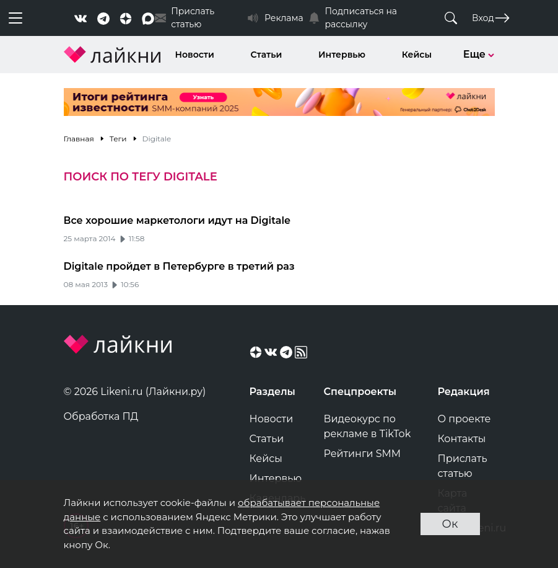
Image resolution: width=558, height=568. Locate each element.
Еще (479, 54)
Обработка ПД (101, 416)
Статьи (266, 54)
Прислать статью (462, 466)
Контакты (462, 439)
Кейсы (417, 54)
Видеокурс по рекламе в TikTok (367, 426)
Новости (194, 54)
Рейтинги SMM (362, 453)
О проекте (464, 419)
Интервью (341, 54)
